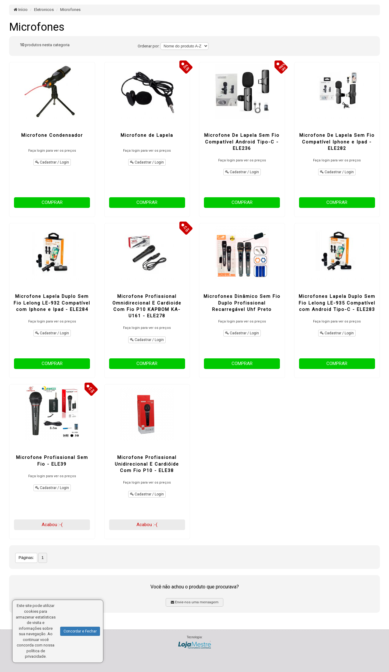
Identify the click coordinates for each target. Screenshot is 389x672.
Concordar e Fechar (80, 631)
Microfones (70, 9)
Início (21, 9)
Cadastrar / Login (52, 162)
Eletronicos (44, 9)
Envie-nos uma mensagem (195, 602)
